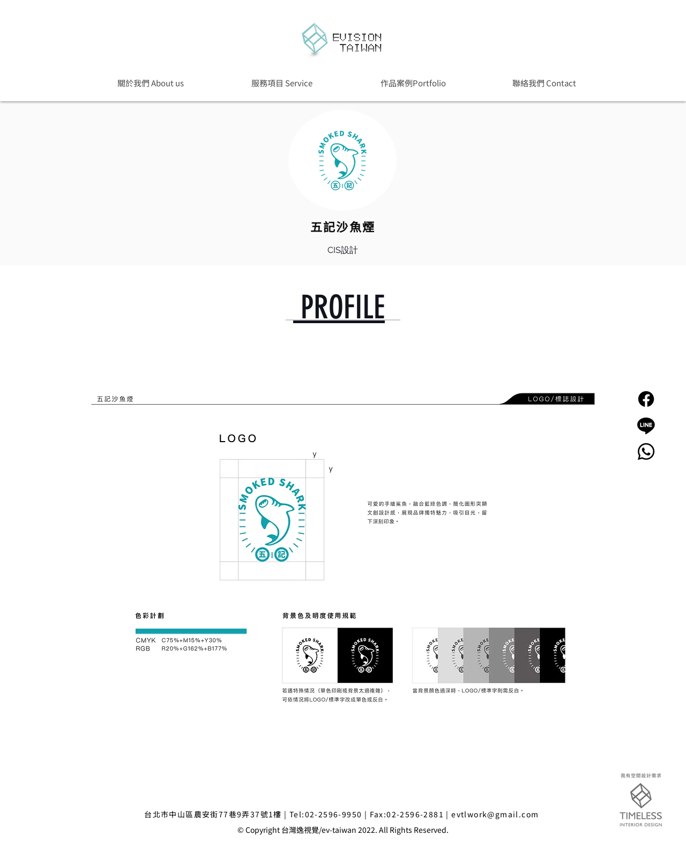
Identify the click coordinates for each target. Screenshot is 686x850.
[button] (413, 82)
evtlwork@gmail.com (495, 814)
